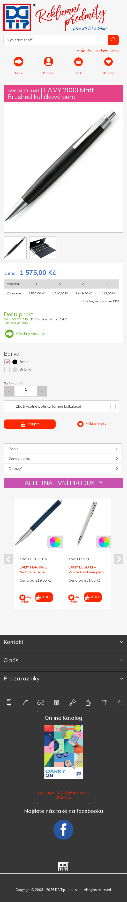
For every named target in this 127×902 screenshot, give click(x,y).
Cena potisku (19, 458)
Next (118, 559)
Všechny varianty (24, 333)
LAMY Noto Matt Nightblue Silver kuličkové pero (33, 572)
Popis (13, 448)
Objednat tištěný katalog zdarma (63, 795)
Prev (8, 559)
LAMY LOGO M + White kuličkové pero (86, 569)
